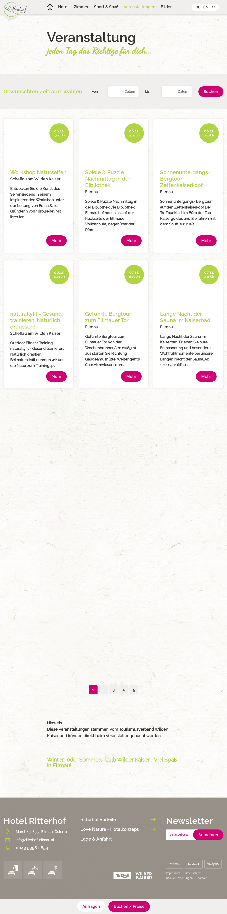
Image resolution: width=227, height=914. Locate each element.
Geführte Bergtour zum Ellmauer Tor (108, 317)
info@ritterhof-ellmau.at (35, 840)
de (198, 7)
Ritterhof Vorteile (118, 819)
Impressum (173, 873)
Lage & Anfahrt (118, 839)
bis (147, 92)
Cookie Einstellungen (179, 878)
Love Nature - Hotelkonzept (118, 829)
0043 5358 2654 (32, 847)
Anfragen (91, 906)
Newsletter (189, 821)
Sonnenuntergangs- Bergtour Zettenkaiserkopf (185, 178)
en (205, 7)
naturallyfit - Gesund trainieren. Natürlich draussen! (36, 320)
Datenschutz (193, 873)
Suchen (211, 91)
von (95, 92)
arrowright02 (222, 690)
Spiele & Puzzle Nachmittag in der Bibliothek (107, 178)
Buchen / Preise (129, 906)
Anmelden (208, 834)
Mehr (56, 240)
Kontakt (202, 878)
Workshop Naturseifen (38, 172)
